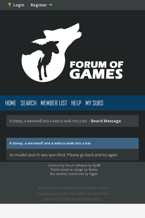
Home (10, 103)
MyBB (96, 165)
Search (28, 103)
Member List (54, 103)
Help (76, 103)
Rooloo (93, 169)
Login (18, 4)
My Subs (94, 103)
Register (39, 4)
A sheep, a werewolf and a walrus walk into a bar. (48, 121)
